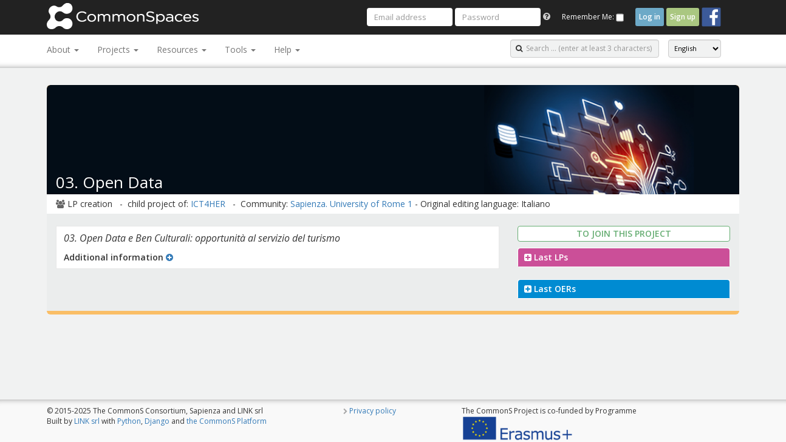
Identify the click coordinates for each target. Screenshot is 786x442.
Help (287, 49)
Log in (649, 17)
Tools (240, 49)
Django (157, 421)
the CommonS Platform (226, 421)
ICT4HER (208, 203)
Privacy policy (372, 411)
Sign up (682, 17)
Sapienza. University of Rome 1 (351, 203)
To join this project (623, 233)
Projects (117, 49)
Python (129, 421)
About (63, 49)
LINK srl (87, 421)
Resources (182, 49)
